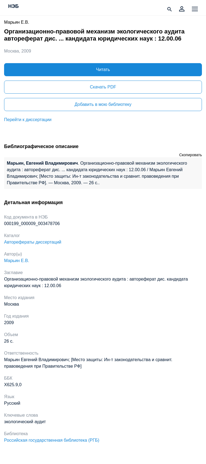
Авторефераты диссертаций (32, 242)
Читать (103, 69)
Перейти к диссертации (27, 119)
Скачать (103, 87)
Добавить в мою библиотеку (103, 104)
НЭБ (13, 6)
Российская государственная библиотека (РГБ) (51, 440)
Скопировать (190, 155)
